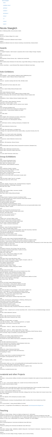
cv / (4, 18)
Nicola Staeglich (5, 0)
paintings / (5, 8)
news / (4, 2)
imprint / (4, 24)
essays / (4, 16)
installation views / (7, 5)
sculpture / (5, 10)
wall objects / (5, 13)
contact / (5, 21)
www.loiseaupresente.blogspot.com (36, 405)
